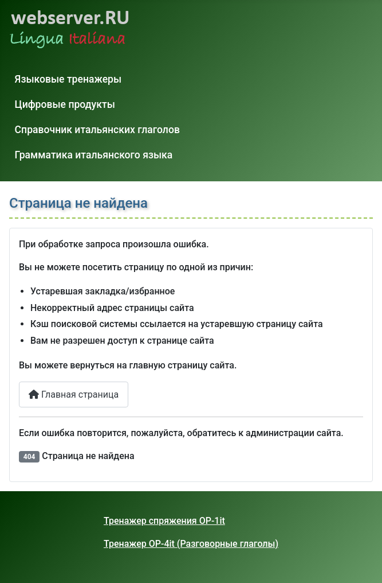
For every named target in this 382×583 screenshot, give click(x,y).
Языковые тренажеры (68, 79)
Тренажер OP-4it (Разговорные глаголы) (191, 543)
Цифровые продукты (65, 104)
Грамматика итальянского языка (94, 155)
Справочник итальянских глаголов (97, 129)
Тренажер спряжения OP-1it (164, 520)
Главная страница (74, 394)
